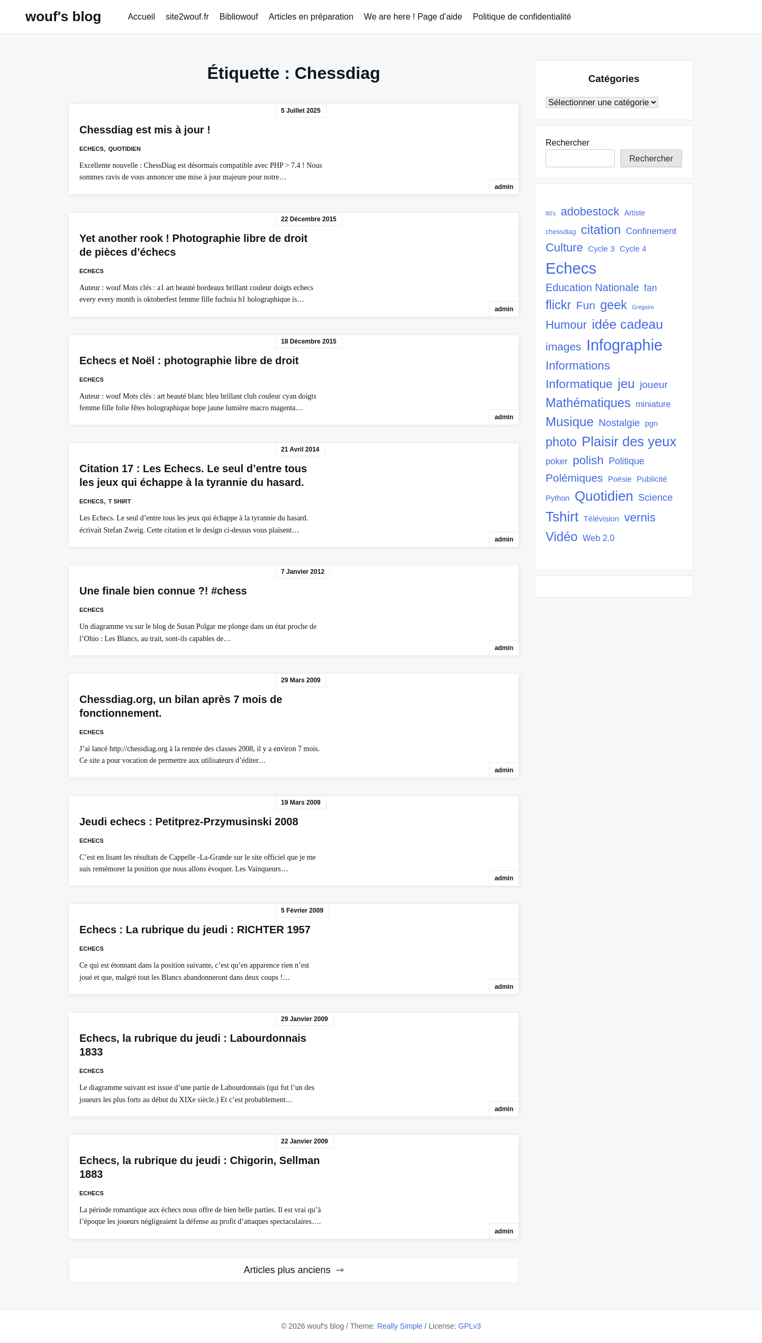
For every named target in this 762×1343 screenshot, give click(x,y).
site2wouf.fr (187, 16)
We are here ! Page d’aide (413, 16)
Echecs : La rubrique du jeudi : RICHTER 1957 (195, 929)
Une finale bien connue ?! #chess (163, 591)
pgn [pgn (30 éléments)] (651, 423)
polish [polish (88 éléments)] (588, 460)
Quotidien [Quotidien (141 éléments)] (604, 496)
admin (504, 187)
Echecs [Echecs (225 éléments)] (571, 268)
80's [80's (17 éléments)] (551, 213)
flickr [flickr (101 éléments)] (558, 305)
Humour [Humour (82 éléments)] (566, 324)
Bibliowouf (239, 16)
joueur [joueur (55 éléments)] (654, 384)
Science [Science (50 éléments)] (655, 497)
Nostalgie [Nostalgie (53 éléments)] (619, 422)
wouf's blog (63, 16)
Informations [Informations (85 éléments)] (578, 365)
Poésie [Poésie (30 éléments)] (620, 479)
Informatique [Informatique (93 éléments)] (579, 384)
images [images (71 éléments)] (564, 346)
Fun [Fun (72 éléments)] (585, 305)
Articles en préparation (311, 16)
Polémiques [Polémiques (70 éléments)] (574, 478)
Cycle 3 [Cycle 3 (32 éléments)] (601, 248)
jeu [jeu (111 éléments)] (626, 383)
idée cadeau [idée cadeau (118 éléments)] (628, 324)
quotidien (124, 149)
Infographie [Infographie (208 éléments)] (624, 345)
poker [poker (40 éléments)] (557, 461)
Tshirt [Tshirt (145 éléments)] (562, 517)
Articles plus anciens (286, 1270)
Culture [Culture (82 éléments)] (564, 247)
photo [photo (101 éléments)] (561, 442)
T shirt (119, 501)
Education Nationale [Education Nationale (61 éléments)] (592, 287)
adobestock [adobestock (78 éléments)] (590, 211)
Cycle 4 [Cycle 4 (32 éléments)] (633, 248)
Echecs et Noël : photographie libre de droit (189, 360)
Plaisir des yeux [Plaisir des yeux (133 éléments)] (629, 441)
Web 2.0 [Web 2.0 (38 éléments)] (598, 538)
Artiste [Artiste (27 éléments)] (634, 213)
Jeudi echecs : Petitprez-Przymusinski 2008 (188, 821)
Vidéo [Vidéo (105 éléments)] (562, 536)
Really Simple (400, 1326)
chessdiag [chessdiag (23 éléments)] (561, 232)
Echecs (91, 149)
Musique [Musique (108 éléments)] (570, 421)
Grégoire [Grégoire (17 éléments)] (643, 307)
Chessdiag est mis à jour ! (145, 130)
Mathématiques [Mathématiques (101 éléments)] (588, 403)
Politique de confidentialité (522, 16)
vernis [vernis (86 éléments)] (639, 517)
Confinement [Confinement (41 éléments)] (651, 231)
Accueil (141, 16)
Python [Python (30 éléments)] (557, 498)
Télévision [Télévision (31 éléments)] (601, 518)
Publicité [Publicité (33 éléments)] (652, 478)
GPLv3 (469, 1326)
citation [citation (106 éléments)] (601, 229)
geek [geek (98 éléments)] (613, 305)
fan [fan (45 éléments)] (650, 288)
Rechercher (567, 142)
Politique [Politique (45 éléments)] (626, 461)
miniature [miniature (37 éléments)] (653, 404)
